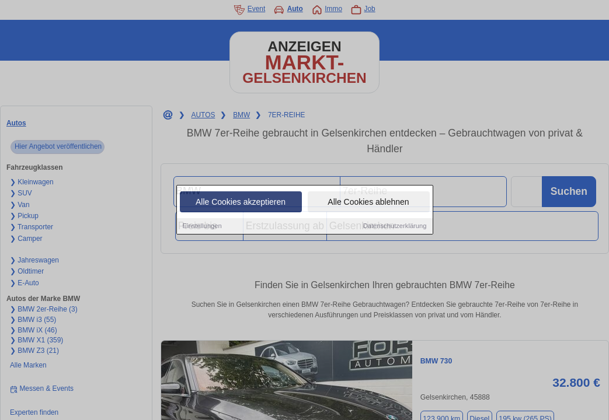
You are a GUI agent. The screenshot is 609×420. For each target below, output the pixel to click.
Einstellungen (202, 226)
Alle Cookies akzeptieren (241, 202)
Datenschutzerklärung (395, 226)
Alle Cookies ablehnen (368, 202)
